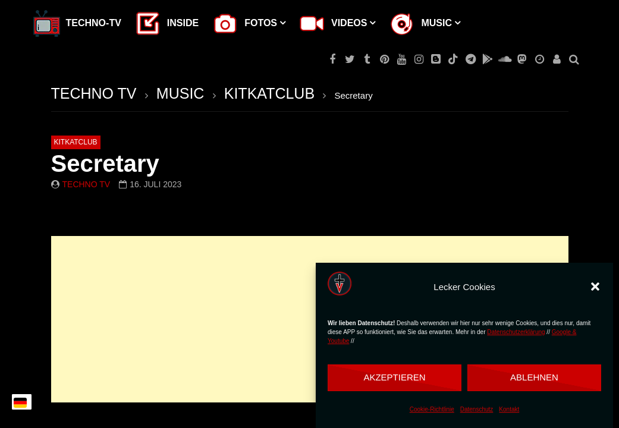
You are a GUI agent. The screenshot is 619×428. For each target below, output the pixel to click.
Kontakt (509, 409)
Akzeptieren (394, 377)
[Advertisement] (309, 319)
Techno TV (86, 184)
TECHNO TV (94, 93)
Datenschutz (477, 409)
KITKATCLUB (269, 93)
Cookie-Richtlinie (432, 409)
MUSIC (180, 93)
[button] (595, 286)
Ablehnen (534, 377)
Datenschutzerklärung (516, 332)
